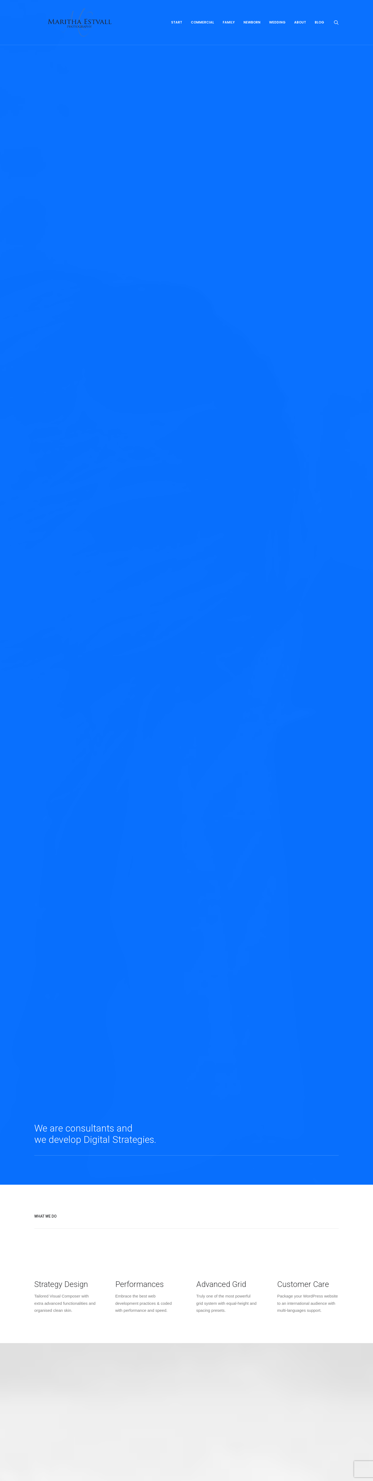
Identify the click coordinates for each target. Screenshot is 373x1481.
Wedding (277, 31)
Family (229, 31)
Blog (319, 31)
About (300, 31)
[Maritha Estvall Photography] (91, 31)
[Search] (336, 31)
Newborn (251, 31)
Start (176, 31)
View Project (60, 739)
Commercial (202, 31)
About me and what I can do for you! (61, 1281)
